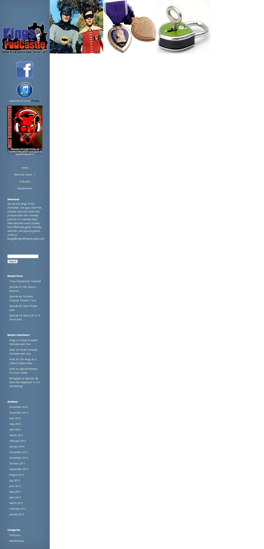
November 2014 (18, 412)
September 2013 (18, 469)
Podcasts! (15, 535)
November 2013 (18, 457)
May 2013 (15, 491)
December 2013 (18, 452)
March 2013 (16, 503)
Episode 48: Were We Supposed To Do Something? (24, 382)
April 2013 (15, 497)
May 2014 (15, 424)
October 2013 (17, 463)
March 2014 (16, 435)
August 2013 (16, 474)
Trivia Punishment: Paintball (25, 281)
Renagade (15, 378)
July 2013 (14, 480)
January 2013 (16, 514)
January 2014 (16, 446)
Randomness (16, 540)
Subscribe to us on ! (24, 99)
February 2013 (17, 508)
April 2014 (15, 429)
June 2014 (15, 418)
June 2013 (15, 486)
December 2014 (18, 407)
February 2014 (17, 441)
